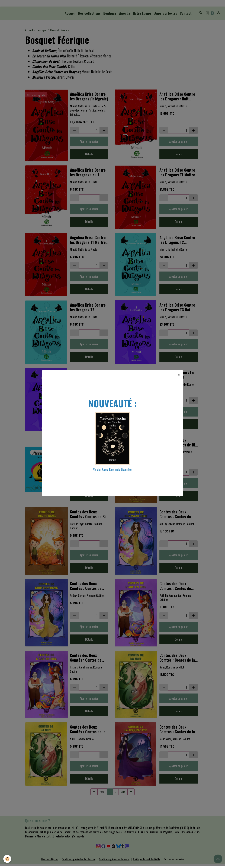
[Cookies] (7, 859)
